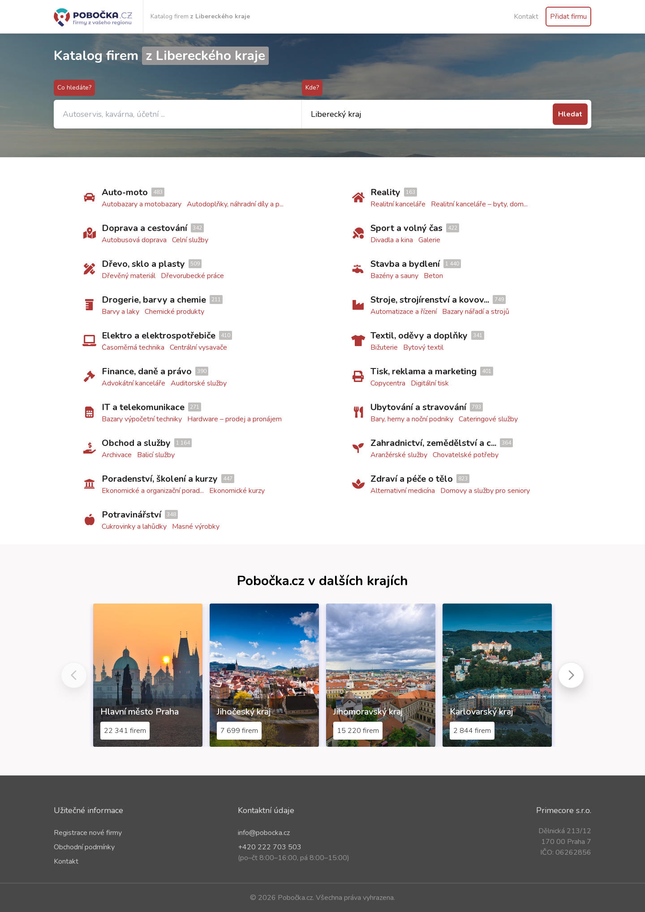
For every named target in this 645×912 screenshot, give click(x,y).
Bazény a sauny (394, 276)
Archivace (117, 455)
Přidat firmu (568, 16)
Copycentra (387, 383)
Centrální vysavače (198, 347)
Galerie (429, 240)
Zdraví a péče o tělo (411, 479)
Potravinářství (131, 515)
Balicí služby (156, 455)
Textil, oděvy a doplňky (419, 336)
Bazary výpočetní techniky (142, 419)
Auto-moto (125, 192)
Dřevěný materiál (128, 276)
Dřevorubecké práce (192, 276)
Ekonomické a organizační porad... (153, 491)
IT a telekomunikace (143, 407)
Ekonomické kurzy (237, 491)
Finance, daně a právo (147, 371)
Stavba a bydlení (405, 264)
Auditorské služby (199, 383)
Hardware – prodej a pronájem (234, 419)
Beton (433, 276)
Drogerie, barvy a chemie (154, 300)
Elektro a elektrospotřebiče (158, 336)
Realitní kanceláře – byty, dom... (479, 204)
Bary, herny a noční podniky (411, 419)
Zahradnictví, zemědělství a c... (433, 443)
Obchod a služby (136, 443)
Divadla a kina (391, 240)
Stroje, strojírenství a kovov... (429, 300)
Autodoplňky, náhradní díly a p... (235, 204)
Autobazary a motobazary (141, 204)
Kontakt (526, 16)
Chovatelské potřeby (466, 455)
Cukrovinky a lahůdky (134, 526)
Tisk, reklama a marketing (423, 371)
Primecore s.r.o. (563, 810)
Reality (385, 192)
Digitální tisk (430, 383)
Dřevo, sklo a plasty (143, 264)
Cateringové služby (488, 419)
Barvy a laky (120, 312)
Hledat (570, 114)
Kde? (312, 87)
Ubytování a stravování (418, 407)
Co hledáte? (74, 87)
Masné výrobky (195, 526)
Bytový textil (423, 347)
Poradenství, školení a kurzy (160, 479)
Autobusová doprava (134, 240)
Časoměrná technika (133, 347)
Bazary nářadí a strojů (475, 312)
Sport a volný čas (406, 228)
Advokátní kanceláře (133, 383)
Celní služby (190, 240)
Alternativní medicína (402, 491)
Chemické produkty (174, 312)
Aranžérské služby (398, 455)
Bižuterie (384, 347)
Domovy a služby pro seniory (485, 491)
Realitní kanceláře (398, 204)
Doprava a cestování (144, 228)
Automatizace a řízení (403, 312)
